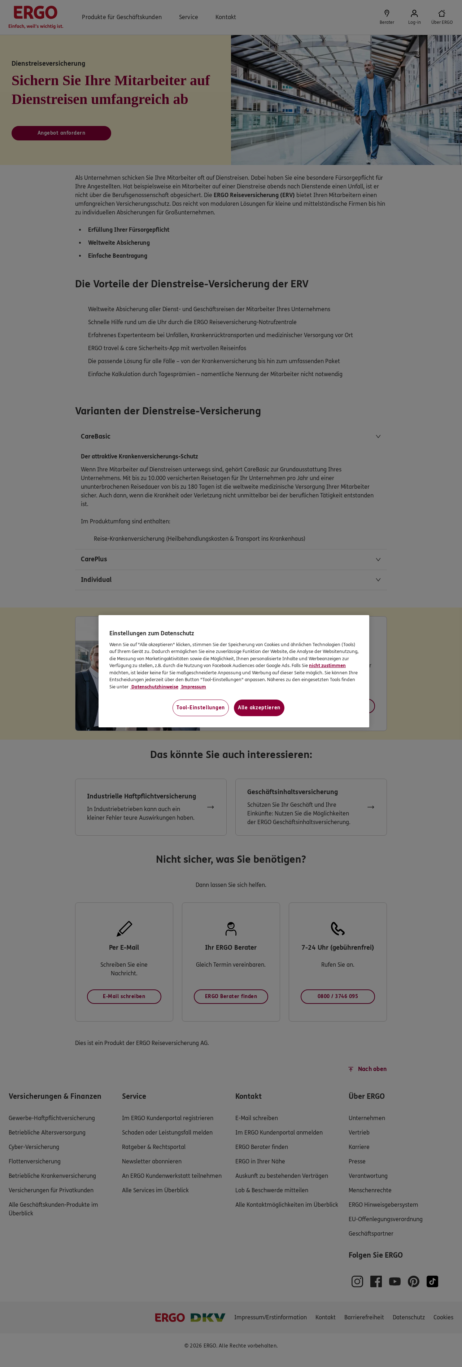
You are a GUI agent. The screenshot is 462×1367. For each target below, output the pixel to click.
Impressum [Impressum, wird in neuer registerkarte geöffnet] (193, 687)
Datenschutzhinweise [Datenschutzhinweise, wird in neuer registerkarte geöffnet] (154, 687)
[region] (234, 671)
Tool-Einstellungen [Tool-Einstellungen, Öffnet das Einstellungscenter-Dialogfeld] (200, 708)
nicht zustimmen (327, 666)
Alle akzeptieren (259, 708)
